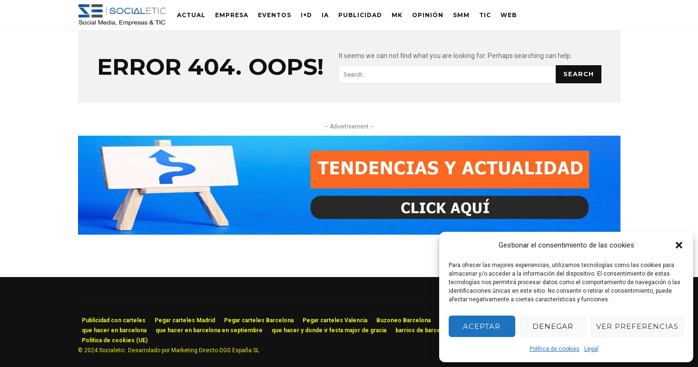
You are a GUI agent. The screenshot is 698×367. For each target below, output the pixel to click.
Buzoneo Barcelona (403, 320)
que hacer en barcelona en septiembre (209, 330)
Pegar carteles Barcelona (259, 320)
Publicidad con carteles (114, 320)
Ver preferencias (637, 326)
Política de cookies (555, 349)
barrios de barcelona (423, 330)
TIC (485, 15)
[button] (679, 245)
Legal (591, 349)
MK (397, 15)
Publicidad (360, 15)
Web (509, 15)
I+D (306, 15)
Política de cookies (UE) (114, 340)
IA (325, 15)
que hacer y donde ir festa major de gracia (329, 330)
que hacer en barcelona (114, 330)
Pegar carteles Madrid (185, 320)
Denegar (552, 326)
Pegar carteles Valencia (335, 320)
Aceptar (482, 326)
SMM (461, 15)
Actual (191, 15)
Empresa (231, 15)
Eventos (274, 15)
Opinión (427, 15)
